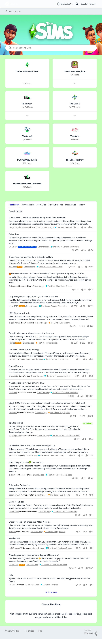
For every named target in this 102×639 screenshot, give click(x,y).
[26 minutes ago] (43, 246)
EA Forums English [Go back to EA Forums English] (13, 11)
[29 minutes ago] (29, 266)
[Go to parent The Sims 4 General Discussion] (64, 246)
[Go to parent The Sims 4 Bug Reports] (58, 322)
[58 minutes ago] (41, 322)
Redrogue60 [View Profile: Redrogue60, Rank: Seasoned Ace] (14, 286)
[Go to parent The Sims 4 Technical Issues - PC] (64, 435)
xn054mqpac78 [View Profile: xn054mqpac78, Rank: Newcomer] (15, 548)
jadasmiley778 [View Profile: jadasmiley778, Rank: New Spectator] (14, 495)
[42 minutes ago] (31, 306)
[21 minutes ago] (47, 227)
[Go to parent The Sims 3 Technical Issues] (55, 359)
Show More (51, 592)
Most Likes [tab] (41, 205)
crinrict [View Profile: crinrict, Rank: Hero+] (12, 343)
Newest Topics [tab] (28, 205)
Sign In (92, 4)
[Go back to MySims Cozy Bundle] (27, 160)
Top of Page (29, 631)
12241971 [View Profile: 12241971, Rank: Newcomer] (12, 585)
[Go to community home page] (11, 4)
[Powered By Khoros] (90, 633)
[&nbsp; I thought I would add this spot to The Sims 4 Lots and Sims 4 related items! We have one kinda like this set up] (51, 262)
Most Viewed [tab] (70, 205)
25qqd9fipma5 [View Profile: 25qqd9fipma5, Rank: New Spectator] (15, 323)
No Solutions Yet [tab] (56, 205)
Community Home (12, 631)
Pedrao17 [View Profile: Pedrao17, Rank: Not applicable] (12, 359)
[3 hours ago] (33, 584)
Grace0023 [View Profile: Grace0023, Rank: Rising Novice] (13, 376)
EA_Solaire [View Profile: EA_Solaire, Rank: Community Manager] (13, 246)
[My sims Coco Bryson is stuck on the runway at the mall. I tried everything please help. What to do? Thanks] (51, 580)
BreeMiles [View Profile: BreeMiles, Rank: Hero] (13, 267)
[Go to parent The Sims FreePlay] (63, 227)
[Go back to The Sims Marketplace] (74, 71)
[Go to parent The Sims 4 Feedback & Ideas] (58, 286)
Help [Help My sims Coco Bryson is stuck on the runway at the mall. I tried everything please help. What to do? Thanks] (11, 575)
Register (84, 4)
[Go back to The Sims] (74, 136)
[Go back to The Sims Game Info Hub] (27, 71)
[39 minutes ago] (38, 286)
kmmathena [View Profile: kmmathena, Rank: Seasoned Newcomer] (14, 511)
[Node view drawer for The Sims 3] (74, 115)
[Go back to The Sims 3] (75, 103)
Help (40, 631)
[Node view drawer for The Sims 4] (27, 115)
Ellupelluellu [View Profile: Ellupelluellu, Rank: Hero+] (13, 565)
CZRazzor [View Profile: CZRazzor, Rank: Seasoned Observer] (13, 412)
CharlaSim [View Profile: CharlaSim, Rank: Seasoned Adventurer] (13, 392)
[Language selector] (65, 4)
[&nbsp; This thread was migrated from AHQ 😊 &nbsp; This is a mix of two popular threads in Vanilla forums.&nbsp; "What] (51, 560)
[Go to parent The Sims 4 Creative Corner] (49, 266)
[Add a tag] (19, 211)
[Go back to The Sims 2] (27, 136)
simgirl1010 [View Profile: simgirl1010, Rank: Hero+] (13, 306)
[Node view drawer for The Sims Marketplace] (74, 83)
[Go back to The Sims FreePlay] (75, 160)
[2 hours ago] (40, 412)
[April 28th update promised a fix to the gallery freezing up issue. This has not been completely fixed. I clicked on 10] (51, 408)
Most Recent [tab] (14, 205)
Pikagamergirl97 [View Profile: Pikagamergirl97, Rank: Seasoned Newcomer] (15, 227)
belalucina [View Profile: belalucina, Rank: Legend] (13, 455)
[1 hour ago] (28, 342)
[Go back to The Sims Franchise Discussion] (27, 183)
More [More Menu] (82, 205)
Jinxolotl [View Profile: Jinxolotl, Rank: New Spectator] (12, 531)
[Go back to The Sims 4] (27, 103)
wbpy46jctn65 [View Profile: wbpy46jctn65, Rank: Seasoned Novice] (15, 435)
